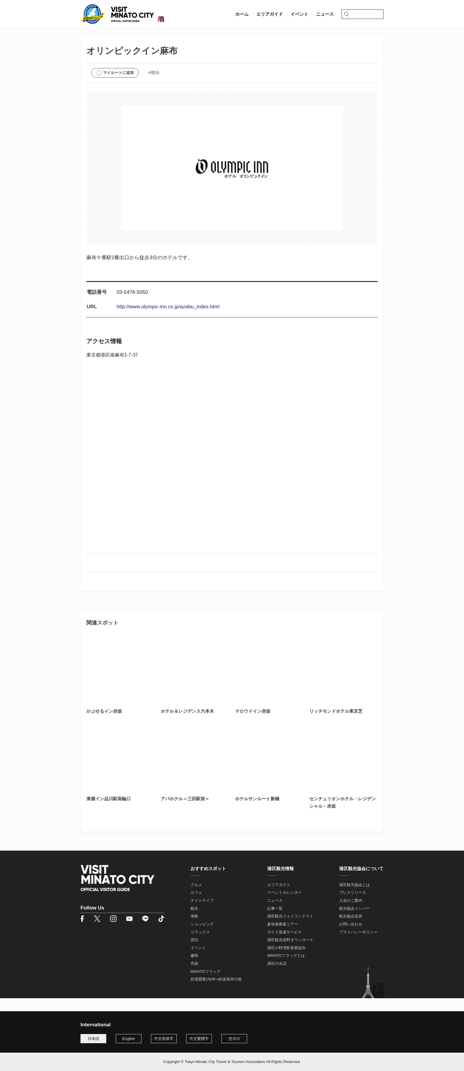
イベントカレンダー (284, 906)
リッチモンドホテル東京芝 (335, 724)
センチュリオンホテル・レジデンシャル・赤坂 (342, 815)
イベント (198, 961)
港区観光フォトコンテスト (290, 929)
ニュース (275, 913)
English (128, 1038)
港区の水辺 (276, 977)
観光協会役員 (350, 929)
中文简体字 (163, 1038)
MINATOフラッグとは (286, 969)
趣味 (194, 969)
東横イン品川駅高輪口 (108, 811)
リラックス (200, 945)
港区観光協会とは (354, 898)
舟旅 (194, 977)
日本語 (93, 1038)
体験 (194, 929)
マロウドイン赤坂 (252, 724)
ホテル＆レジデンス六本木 (187, 724)
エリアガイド (113, 37)
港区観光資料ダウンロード (290, 953)
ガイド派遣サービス (284, 945)
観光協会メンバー (354, 921)
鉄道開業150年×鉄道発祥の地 (216, 992)
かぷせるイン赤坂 (104, 724)
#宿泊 (154, 85)
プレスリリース (352, 906)
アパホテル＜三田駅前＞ (185, 811)
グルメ (196, 898)
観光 (194, 921)
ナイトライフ (202, 913)
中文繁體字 (199, 1038)
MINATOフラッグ (205, 984)
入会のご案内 (350, 913)
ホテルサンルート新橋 (257, 811)
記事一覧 (275, 921)
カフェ (196, 906)
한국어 (234, 1038)
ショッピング (202, 937)
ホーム (87, 37)
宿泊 (194, 953)
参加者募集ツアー (282, 937)
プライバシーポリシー (358, 945)
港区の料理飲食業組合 (286, 961)
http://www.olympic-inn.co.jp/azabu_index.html (168, 320)
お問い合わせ (350, 937)
